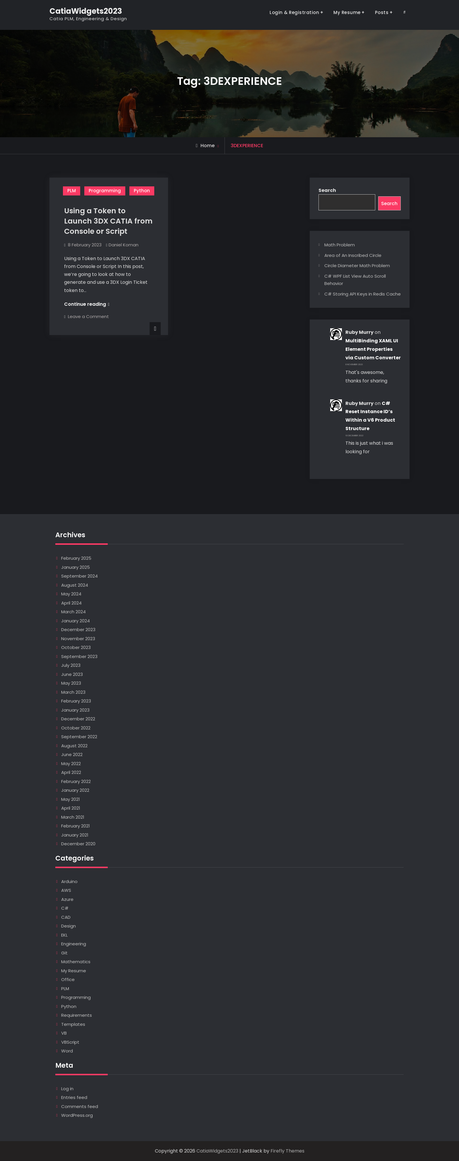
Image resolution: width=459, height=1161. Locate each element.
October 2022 (75, 728)
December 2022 (78, 719)
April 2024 (71, 603)
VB (64, 1033)
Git (64, 953)
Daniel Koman (123, 245)
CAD (66, 917)
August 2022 (74, 746)
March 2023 (73, 692)
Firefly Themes (287, 1151)
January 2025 (75, 567)
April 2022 (71, 773)
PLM (71, 191)
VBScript (70, 1042)
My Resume (347, 12)
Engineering (73, 944)
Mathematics (75, 962)
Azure (67, 899)
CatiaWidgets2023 (85, 11)
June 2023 (72, 674)
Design (68, 926)
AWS (66, 890)
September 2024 (79, 576)
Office (68, 980)
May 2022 (71, 764)
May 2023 (71, 683)
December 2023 (78, 630)
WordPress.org (77, 1115)
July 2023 (71, 665)
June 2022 (72, 755)
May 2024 (71, 594)
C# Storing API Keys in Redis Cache (362, 294)
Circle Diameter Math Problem (357, 266)
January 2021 (74, 835)
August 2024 (74, 585)
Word (67, 1051)
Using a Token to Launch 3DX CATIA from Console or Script (108, 221)
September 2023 (79, 657)
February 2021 (75, 826)
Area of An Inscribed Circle (352, 256)
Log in (67, 1089)
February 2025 (76, 558)
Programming (105, 191)
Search (327, 190)
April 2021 (70, 808)
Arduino (69, 882)
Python (142, 191)
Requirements (76, 1015)
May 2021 (70, 799)
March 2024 (73, 612)
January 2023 (75, 710)
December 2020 (78, 844)
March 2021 (72, 817)
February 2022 (76, 782)
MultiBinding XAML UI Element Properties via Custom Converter (373, 349)
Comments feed (79, 1107)
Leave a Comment (88, 316)
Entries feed (74, 1098)
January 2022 (75, 790)
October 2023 (76, 648)
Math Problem (339, 245)
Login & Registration (294, 12)
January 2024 (75, 621)
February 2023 (76, 701)
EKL (64, 935)
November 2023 (78, 639)
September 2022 (79, 737)
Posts (382, 12)
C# (64, 908)
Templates (73, 1024)
